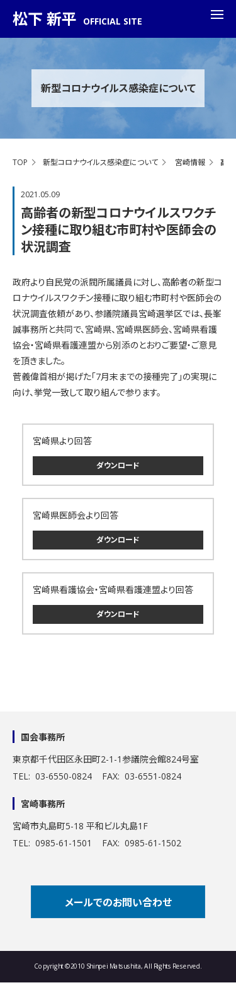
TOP (20, 162)
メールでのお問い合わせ (118, 902)
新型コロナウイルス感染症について (100, 162)
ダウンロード (118, 465)
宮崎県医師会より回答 (75, 515)
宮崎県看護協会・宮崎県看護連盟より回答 (113, 590)
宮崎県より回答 (62, 441)
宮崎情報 (190, 162)
